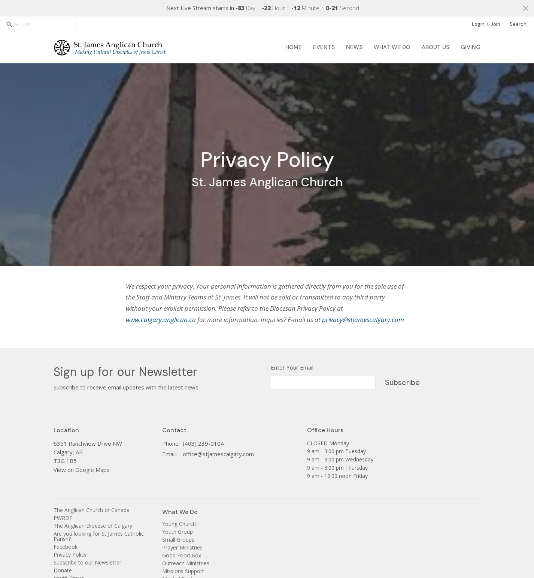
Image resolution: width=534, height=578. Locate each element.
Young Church (179, 523)
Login (478, 24)
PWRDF (63, 517)
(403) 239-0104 (203, 443)
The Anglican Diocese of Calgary (93, 525)
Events (324, 47)
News (354, 47)
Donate (63, 570)
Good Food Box (181, 555)
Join (495, 24)
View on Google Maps (82, 469)
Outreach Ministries (185, 563)
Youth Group (177, 531)
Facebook (66, 546)
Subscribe (402, 382)
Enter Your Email (292, 367)
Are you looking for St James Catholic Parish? (99, 536)
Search (518, 24)
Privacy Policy (70, 554)
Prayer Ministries (182, 547)
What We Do (392, 47)
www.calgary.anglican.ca (161, 319)
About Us (435, 47)
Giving (470, 47)
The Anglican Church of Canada (92, 510)
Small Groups (178, 539)
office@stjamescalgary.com (218, 454)
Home (293, 47)
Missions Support (183, 571)
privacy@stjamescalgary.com (363, 319)
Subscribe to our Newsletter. (88, 562)
